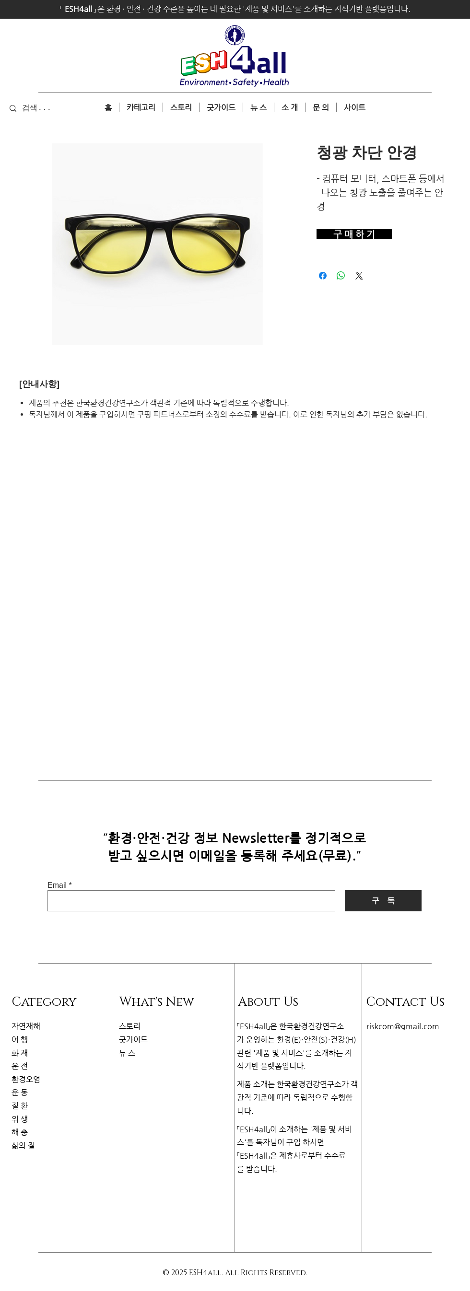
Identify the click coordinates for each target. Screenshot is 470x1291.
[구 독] (383, 900)
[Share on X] (359, 275)
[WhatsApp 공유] (341, 275)
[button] (355, 107)
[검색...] (49, 108)
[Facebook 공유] (323, 275)
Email (57, 885)
